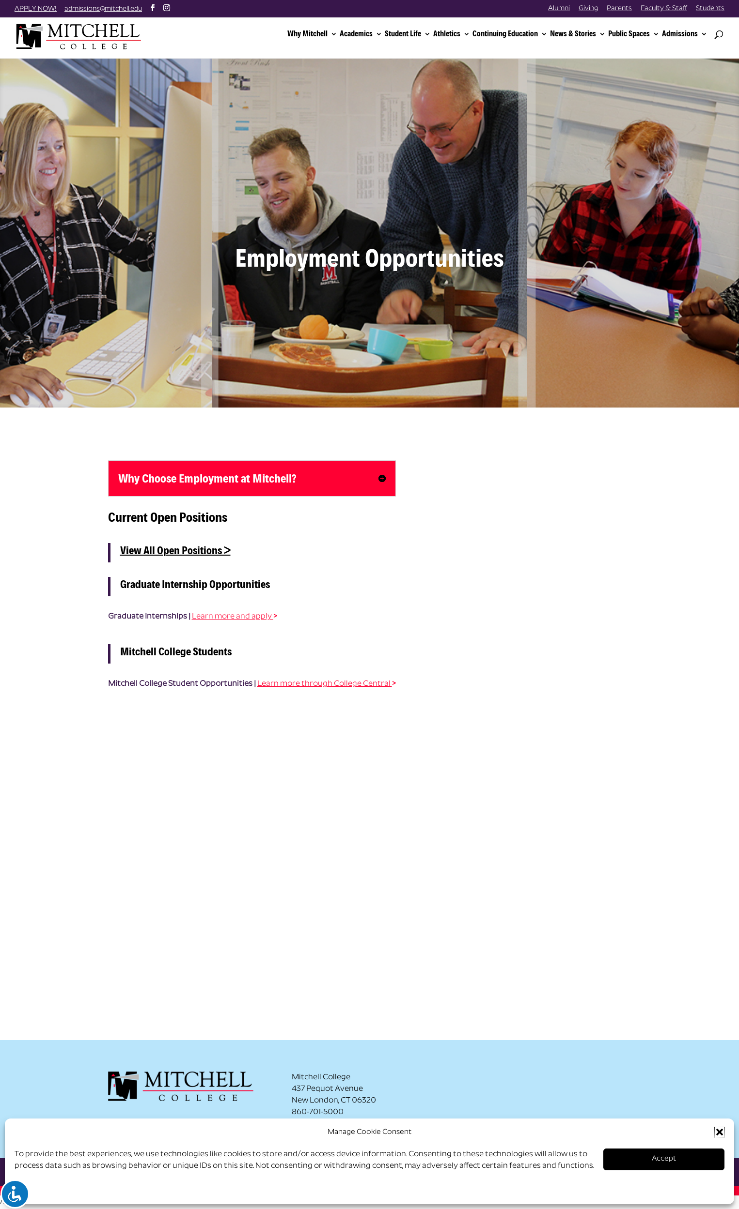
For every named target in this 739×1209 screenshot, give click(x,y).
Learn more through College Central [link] (324, 684)
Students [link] (710, 8)
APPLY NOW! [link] (36, 9)
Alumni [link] (559, 8)
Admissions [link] (680, 34)
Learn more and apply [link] (232, 616)
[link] (88, 35)
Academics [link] (356, 34)
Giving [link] (588, 8)
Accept (664, 1159)
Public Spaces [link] (629, 34)
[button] (719, 1132)
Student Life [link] (403, 34)
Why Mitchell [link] (307, 34)
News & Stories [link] (573, 34)
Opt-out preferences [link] (53, 1190)
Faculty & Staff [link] (664, 8)
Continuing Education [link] (505, 34)
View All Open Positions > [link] (175, 550)
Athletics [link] (446, 34)
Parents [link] (619, 8)
